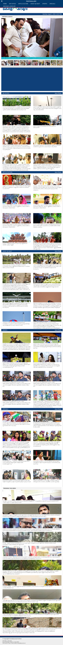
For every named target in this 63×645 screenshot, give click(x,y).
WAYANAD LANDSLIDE (9, 6)
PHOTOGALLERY (18, 1)
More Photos (58, 93)
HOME (5, 3)
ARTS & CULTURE (23, 3)
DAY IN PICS (12, 3)
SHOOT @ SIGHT (35, 3)
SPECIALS (52, 3)
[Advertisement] (32, 79)
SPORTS (44, 3)
